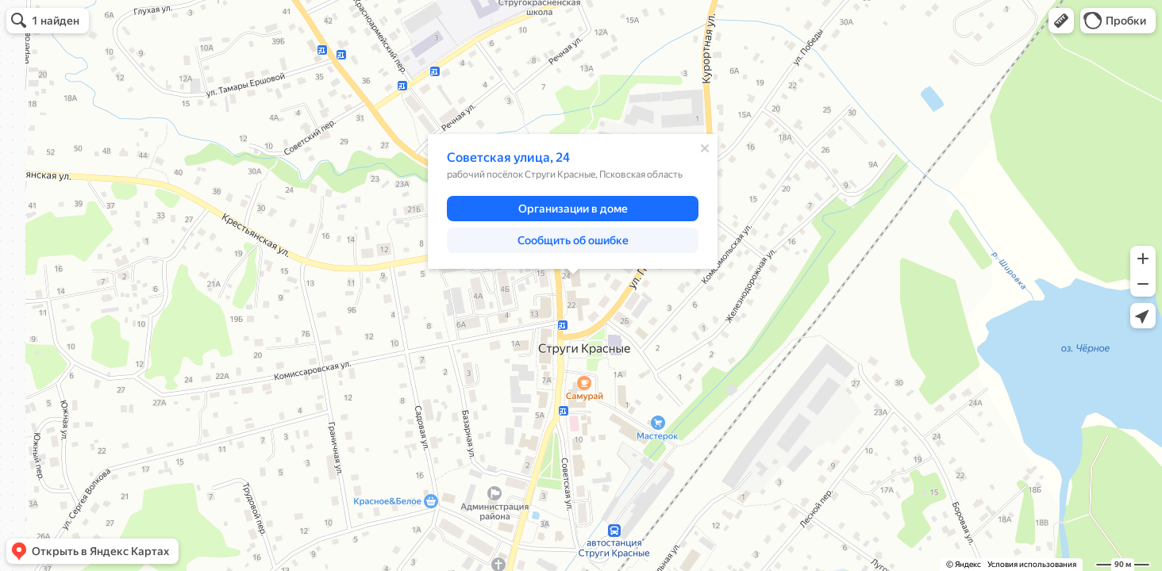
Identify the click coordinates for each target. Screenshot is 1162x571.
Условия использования (1031, 564)
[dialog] (573, 201)
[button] (1061, 20)
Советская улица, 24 (508, 157)
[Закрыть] (704, 148)
